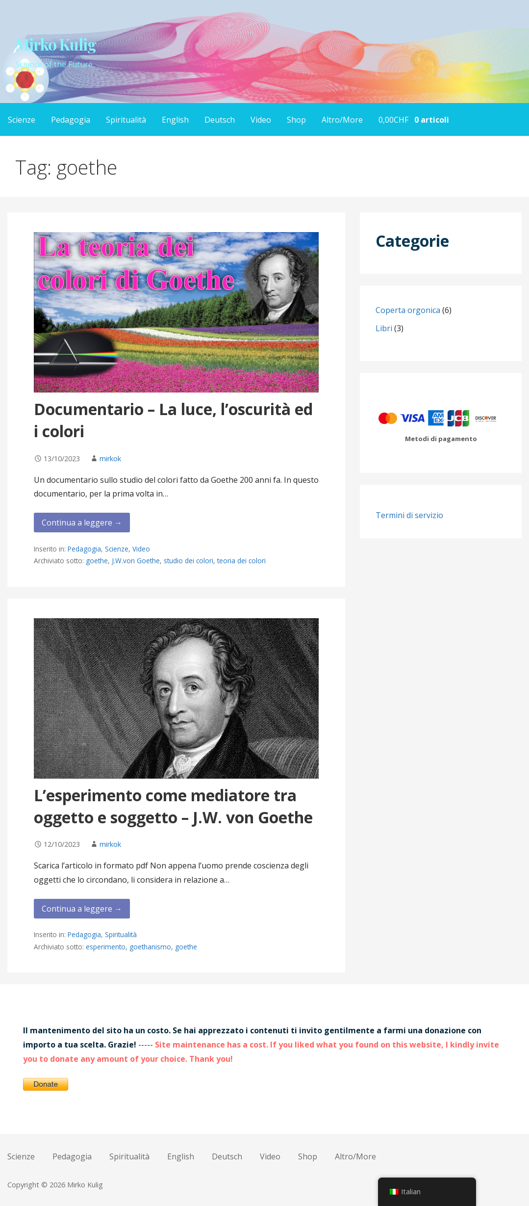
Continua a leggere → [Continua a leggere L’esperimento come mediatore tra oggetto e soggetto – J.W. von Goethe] (82, 908)
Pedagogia (70, 119)
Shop (296, 119)
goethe (97, 560)
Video (261, 119)
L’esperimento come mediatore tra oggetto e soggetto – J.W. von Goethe (173, 806)
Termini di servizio (409, 515)
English (175, 119)
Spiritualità (126, 119)
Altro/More (342, 119)
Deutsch (219, 119)
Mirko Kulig (55, 43)
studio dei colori (188, 560)
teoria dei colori (241, 560)
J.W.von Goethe (136, 560)
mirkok (110, 458)
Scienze (21, 119)
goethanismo (150, 946)
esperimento (106, 946)
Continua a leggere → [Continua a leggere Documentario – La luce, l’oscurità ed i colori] (82, 522)
